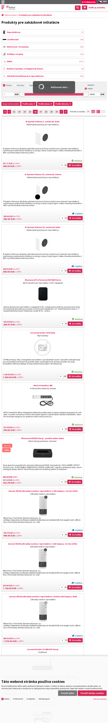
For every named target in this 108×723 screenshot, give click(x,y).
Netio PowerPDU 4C (27, 469)
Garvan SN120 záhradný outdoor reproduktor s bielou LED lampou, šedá (80, 312)
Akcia (57, 63)
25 (30, 90)
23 (19, 90)
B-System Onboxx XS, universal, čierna (81, 99)
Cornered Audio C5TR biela (27, 205)
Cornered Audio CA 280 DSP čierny (27, 363)
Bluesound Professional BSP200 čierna (81, 152)
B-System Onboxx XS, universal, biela (27, 152)
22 (14, 90)
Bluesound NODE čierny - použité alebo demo (27, 258)
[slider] (22, 72)
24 (25, 90)
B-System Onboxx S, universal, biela (27, 99)
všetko (90, 67)
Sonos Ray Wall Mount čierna (80, 522)
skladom (90, 63)
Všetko (9, 63)
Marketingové (44, 672)
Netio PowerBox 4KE (80, 205)
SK (104, 2)
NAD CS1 (27, 574)
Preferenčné (18, 672)
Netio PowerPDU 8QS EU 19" (27, 522)
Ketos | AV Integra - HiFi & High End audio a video (11, 8)
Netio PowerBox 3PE (80, 363)
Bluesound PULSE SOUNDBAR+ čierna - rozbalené (27, 416)
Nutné (6, 672)
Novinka (20, 63)
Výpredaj (33, 63)
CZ (99, 2)
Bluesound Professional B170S (81, 416)
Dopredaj (46, 63)
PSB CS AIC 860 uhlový (81, 574)
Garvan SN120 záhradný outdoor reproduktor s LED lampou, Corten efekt (81, 259)
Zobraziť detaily (100, 672)
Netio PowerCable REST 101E (81, 469)
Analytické (31, 672)
